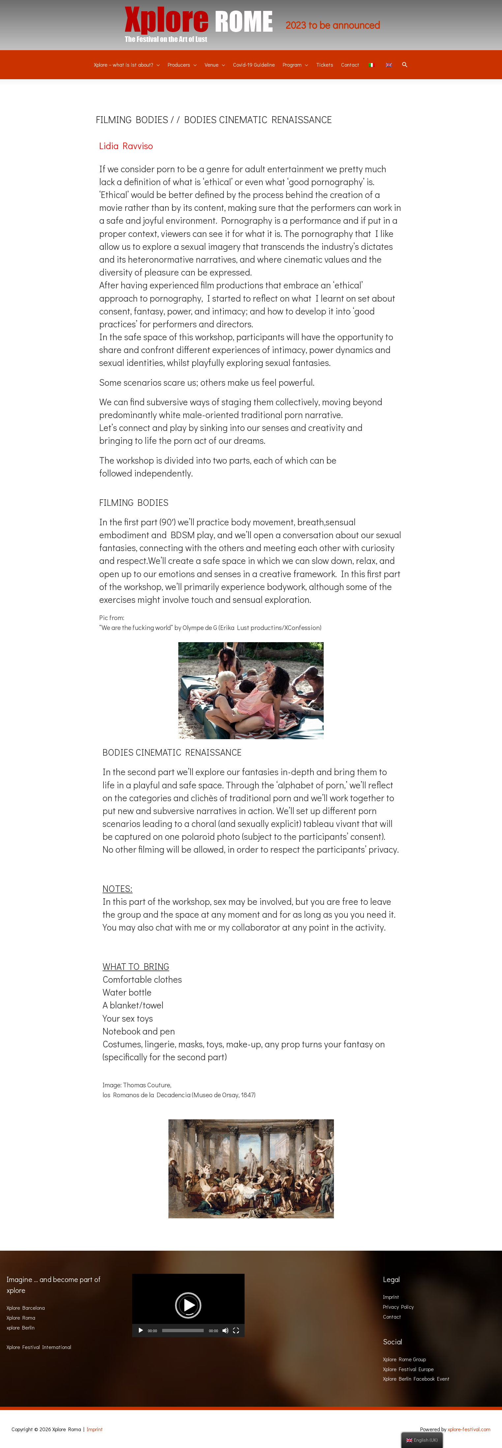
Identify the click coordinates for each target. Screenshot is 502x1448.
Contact (392, 1316)
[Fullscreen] (236, 1330)
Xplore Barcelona (26, 1307)
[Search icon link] (404, 65)
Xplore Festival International (39, 1346)
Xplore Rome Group (404, 1359)
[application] (188, 1305)
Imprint (391, 1296)
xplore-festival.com (469, 1429)
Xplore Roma (21, 1317)
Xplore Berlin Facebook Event (416, 1378)
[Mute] (225, 1330)
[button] (188, 1305)
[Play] (140, 1330)
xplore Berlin (21, 1327)
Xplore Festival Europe (408, 1369)
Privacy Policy (398, 1306)
